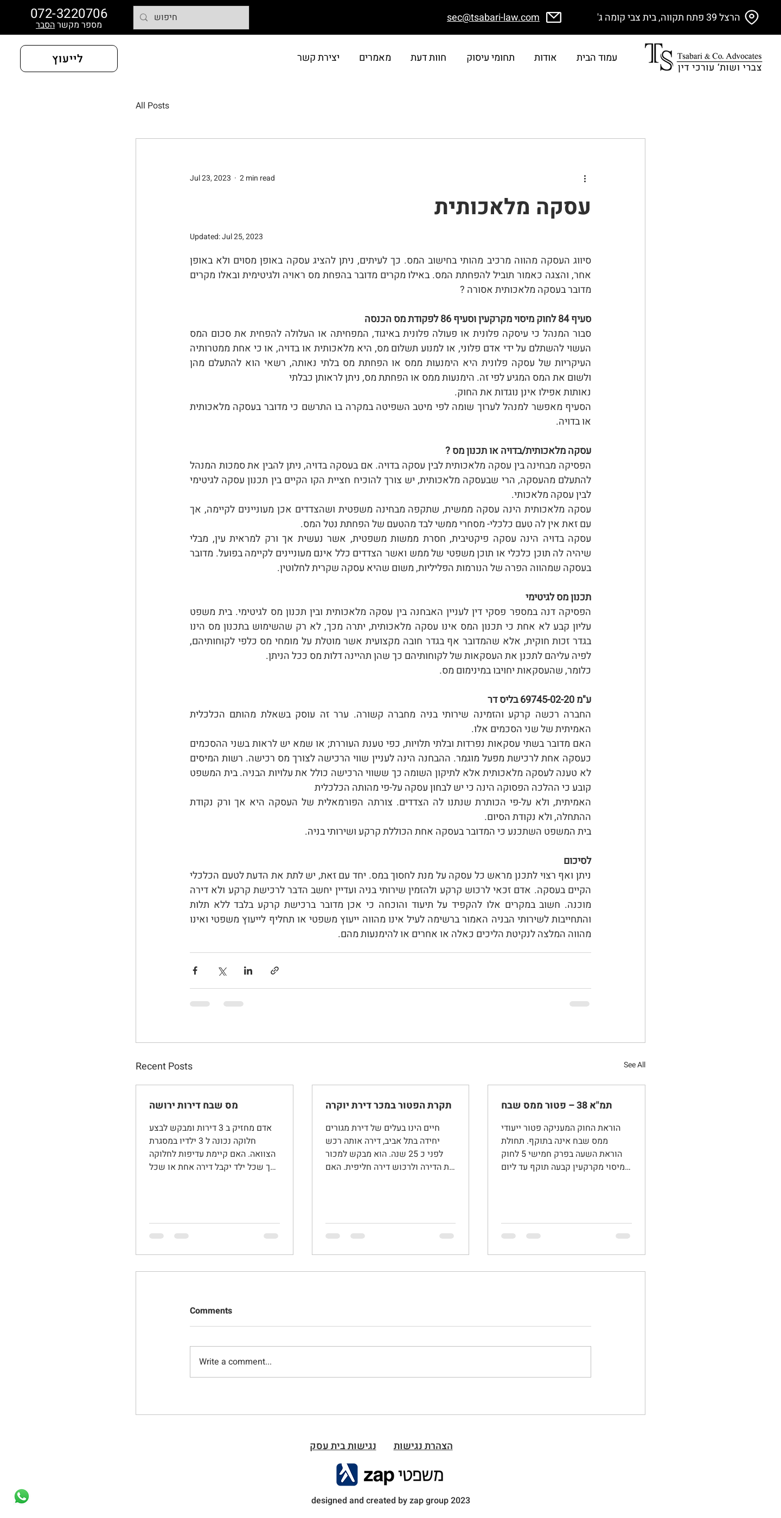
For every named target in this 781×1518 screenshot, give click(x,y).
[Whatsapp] (22, 1496)
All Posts (152, 106)
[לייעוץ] (69, 58)
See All (634, 1065)
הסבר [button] (45, 24)
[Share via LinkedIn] (248, 970)
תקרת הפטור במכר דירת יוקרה (388, 1105)
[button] (428, 58)
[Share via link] (275, 970)
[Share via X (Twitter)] (221, 970)
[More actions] (584, 177)
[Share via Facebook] (195, 970)
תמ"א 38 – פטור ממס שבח (556, 1105)
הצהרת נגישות (423, 1446)
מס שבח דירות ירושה (193, 1105)
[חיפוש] (190, 17)
